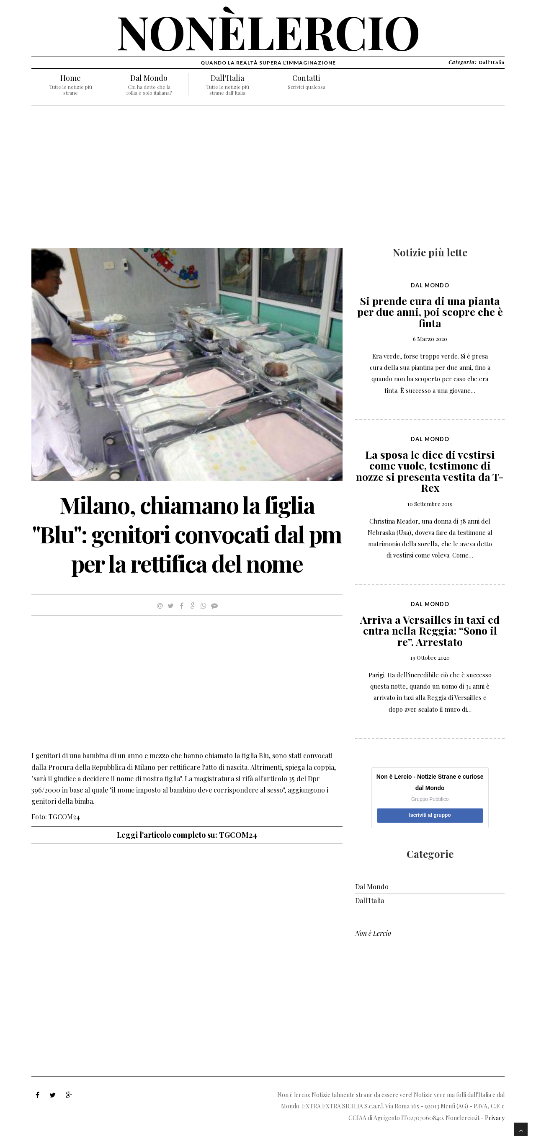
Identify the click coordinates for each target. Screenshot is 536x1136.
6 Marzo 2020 (430, 338)
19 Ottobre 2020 (430, 657)
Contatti (306, 78)
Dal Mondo (149, 78)
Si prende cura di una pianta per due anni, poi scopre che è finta (430, 312)
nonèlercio (268, 31)
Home (70, 78)
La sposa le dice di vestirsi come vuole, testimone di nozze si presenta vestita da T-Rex (430, 470)
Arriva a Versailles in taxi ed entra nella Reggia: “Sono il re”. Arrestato (430, 630)
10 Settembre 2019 (430, 503)
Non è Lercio (373, 933)
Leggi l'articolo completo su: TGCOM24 (187, 835)
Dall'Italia (227, 78)
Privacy (495, 1118)
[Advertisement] (187, 181)
